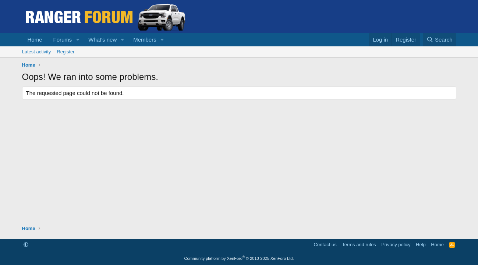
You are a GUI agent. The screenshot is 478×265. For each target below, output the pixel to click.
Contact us (325, 244)
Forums (62, 39)
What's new (102, 39)
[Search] (439, 39)
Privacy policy (395, 244)
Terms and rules (359, 244)
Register (65, 51)
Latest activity (36, 51)
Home (35, 39)
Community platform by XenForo (239, 258)
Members (144, 39)
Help (421, 244)
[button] (77, 39)
